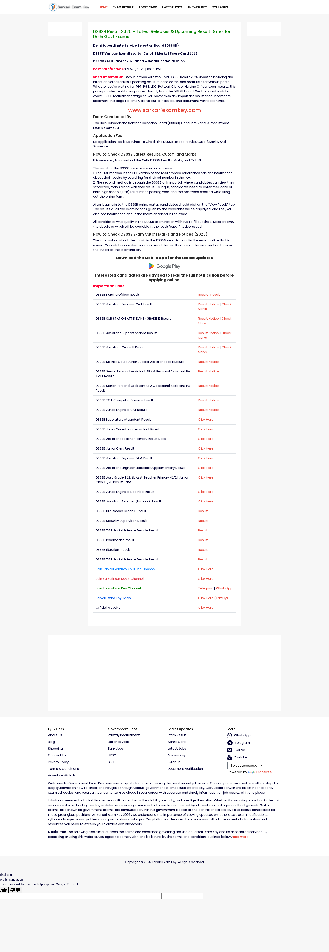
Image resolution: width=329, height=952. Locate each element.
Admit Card (147, 7)
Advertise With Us (62, 775)
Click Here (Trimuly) (213, 598)
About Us (55, 735)
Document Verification (185, 768)
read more (240, 836)
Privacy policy (58, 762)
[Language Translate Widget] (245, 765)
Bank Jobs (116, 748)
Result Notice (208, 304)
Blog (51, 742)
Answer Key (197, 7)
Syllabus (220, 7)
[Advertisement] (164, 671)
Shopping (55, 748)
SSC (111, 762)
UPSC (112, 755)
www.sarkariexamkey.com (164, 110)
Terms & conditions (63, 768)
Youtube (237, 757)
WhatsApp (224, 588)
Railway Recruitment (124, 735)
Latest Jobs (172, 7)
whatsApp (239, 735)
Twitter (236, 750)
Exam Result (123, 7)
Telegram (205, 588)
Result (203, 294)
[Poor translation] (15, 890)
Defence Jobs (119, 742)
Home (103, 7)
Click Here (205, 419)
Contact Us (57, 755)
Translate (260, 772)
